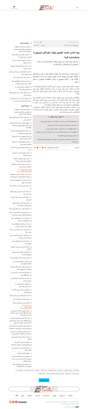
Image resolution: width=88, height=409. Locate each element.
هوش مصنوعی (67, 370)
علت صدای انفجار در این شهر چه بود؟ (19, 295)
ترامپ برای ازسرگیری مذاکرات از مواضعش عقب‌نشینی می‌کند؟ (22, 159)
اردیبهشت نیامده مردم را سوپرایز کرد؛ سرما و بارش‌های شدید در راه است (20, 99)
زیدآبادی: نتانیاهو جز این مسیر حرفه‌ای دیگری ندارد (22, 262)
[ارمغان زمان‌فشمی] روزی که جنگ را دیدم (21, 148)
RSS (17, 396)
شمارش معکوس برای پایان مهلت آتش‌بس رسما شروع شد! (21, 55)
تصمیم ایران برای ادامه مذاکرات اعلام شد (20, 187)
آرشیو (22, 396)
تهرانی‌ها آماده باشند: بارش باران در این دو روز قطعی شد (21, 273)
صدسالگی (62, 396)
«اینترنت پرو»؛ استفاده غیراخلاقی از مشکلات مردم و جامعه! (21, 165)
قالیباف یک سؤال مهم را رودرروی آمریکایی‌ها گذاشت (21, 253)
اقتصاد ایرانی (19, 370)
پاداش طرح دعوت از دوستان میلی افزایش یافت (21, 349)
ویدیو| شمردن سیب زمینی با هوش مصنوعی (21, 248)
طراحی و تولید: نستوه (72, 407)
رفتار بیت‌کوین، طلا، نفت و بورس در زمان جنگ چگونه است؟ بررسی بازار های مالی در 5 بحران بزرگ (21, 313)
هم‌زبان (54, 396)
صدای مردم (46, 396)
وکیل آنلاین (76, 370)
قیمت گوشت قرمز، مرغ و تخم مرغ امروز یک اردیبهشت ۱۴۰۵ (20, 73)
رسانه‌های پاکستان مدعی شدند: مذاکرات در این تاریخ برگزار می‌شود (58, 121)
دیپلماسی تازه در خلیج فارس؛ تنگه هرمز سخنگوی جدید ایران (21, 219)
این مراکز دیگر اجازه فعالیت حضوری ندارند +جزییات (21, 67)
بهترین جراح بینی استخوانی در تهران (55, 373)
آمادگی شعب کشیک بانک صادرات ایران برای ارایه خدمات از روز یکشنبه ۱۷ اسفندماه (20, 327)
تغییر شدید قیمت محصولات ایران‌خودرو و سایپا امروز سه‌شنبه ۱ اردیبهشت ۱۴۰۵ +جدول (22, 49)
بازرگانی (26, 307)
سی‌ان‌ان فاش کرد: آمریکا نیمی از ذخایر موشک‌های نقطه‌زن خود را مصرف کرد (20, 213)
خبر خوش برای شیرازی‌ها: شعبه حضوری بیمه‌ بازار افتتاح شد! (22, 365)
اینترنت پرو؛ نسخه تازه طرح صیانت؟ (19, 258)
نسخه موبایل (44, 380)
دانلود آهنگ (44, 370)
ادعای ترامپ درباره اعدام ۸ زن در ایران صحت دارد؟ (20, 231)
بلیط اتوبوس (42, 373)
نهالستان (37, 370)
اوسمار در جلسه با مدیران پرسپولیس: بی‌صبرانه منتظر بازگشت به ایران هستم (20, 175)
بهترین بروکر (76, 373)
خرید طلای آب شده (28, 370)
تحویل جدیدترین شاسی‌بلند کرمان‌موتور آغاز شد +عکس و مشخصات (21, 343)
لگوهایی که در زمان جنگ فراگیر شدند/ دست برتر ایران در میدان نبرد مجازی (56, 132)
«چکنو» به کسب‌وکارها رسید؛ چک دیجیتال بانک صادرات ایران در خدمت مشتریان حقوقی (21, 358)
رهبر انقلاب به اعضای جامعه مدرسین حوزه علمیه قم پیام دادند (20, 236)
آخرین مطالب (24, 170)
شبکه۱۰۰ (70, 396)
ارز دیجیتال (68, 373)
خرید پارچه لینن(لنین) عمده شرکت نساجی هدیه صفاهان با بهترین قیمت (20, 333)
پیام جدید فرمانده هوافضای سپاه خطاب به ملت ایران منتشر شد (21, 82)
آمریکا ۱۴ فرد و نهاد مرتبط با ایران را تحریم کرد (21, 198)
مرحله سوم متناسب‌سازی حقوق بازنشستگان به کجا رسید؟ (22, 204)
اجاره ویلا (60, 370)
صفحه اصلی (75, 42)
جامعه (69, 42)
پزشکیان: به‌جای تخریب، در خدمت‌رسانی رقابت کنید (23, 88)
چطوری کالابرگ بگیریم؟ (23, 353)
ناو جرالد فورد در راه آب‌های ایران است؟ (19, 209)
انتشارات (29, 396)
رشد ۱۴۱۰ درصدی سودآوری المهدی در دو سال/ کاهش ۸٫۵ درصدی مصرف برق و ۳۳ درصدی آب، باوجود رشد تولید (20, 320)
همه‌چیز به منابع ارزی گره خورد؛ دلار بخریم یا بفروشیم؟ (61, 125)
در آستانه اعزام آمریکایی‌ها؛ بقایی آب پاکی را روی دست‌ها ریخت (21, 132)
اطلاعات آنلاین (46, 7)
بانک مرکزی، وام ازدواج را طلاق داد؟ (66, 136)
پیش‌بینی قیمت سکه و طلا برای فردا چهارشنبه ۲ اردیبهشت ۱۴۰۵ (20, 268)
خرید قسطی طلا (52, 370)
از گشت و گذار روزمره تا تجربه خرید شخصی (21, 338)
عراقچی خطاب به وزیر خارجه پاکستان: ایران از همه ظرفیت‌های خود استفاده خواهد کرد (20, 125)
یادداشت (37, 396)
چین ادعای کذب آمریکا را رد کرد (21, 77)
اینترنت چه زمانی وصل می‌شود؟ (20, 303)
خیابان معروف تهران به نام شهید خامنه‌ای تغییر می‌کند (21, 143)
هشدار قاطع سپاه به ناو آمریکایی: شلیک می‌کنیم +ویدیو (61, 129)
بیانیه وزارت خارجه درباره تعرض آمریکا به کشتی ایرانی (20, 118)
